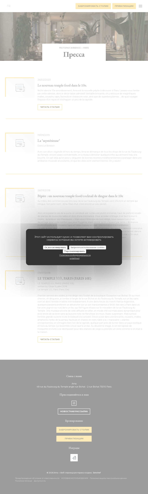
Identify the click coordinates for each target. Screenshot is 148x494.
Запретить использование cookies (87, 247)
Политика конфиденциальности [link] (75, 255)
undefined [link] (74, 258)
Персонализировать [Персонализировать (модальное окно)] (74, 251)
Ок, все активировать (55, 247)
